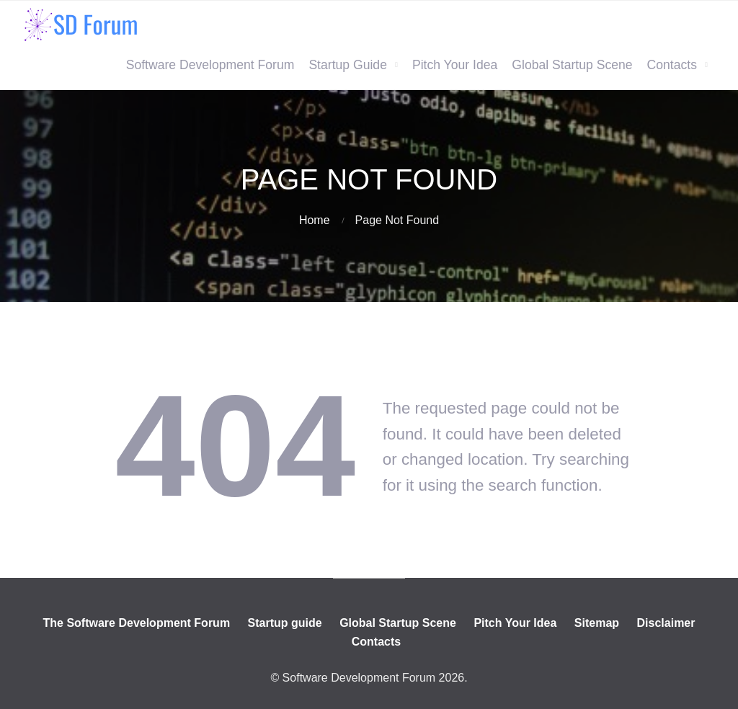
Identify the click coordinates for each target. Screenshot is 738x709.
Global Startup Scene (572, 65)
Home (314, 220)
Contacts (672, 65)
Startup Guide (347, 65)
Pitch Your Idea (454, 65)
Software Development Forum (210, 65)
